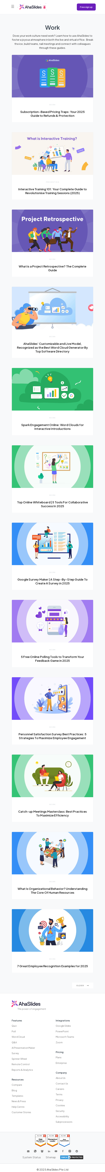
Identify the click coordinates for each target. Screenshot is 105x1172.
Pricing (60, 1052)
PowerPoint (62, 1031)
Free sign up (86, 7)
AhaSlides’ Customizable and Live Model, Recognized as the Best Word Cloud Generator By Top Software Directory (52, 347)
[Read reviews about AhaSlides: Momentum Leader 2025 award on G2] (52, 1141)
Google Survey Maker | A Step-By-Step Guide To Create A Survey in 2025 (52, 581)
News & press (19, 1101)
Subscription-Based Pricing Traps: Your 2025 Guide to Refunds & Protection (52, 113)
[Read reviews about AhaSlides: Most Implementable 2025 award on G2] (64, 1141)
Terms (59, 1094)
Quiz (14, 1025)
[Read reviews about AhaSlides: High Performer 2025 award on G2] (40, 1141)
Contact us (62, 1083)
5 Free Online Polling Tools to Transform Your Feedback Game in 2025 (52, 658)
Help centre (18, 1106)
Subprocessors (64, 1121)
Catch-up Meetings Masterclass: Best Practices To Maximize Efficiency (52, 813)
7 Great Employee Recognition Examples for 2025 (52, 966)
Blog (14, 1090)
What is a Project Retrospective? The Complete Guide (52, 268)
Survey (15, 1053)
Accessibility (62, 1116)
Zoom (59, 1042)
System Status (31, 1157)
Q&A (14, 1042)
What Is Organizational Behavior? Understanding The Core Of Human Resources (52, 890)
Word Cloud (18, 1036)
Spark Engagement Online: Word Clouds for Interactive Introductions (52, 426)
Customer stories (21, 1112)
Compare (17, 1084)
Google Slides (63, 1025)
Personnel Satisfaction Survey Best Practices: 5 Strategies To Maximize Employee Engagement (52, 736)
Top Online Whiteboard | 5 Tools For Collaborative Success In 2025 (52, 504)
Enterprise (61, 1062)
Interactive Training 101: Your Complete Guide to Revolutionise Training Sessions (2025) (52, 191)
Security (60, 1110)
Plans (58, 1057)
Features (17, 1020)
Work (52, 105)
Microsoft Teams (65, 1036)
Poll (14, 1031)
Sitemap (51, 1157)
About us (61, 1077)
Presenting (52, 182)
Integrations (63, 1020)
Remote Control (21, 1064)
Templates (17, 1095)
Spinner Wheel (19, 1058)
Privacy (60, 1099)
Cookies (60, 1105)
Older (82, 985)
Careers (60, 1088)
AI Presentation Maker (23, 1047)
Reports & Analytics (22, 1069)
